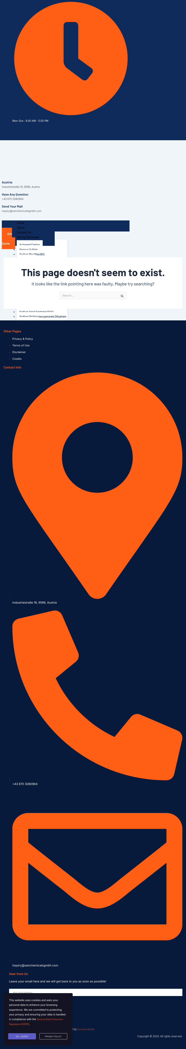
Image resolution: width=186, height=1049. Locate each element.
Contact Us (24, 232)
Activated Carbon (30, 244)
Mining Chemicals (28, 237)
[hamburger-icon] (8, 221)
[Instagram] (48, 131)
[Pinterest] (54, 131)
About (21, 227)
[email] (95, 992)
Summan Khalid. (86, 1028)
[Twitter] (43, 131)
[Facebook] (38, 131)
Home (20, 222)
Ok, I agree (22, 1036)
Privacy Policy (53, 1036)
